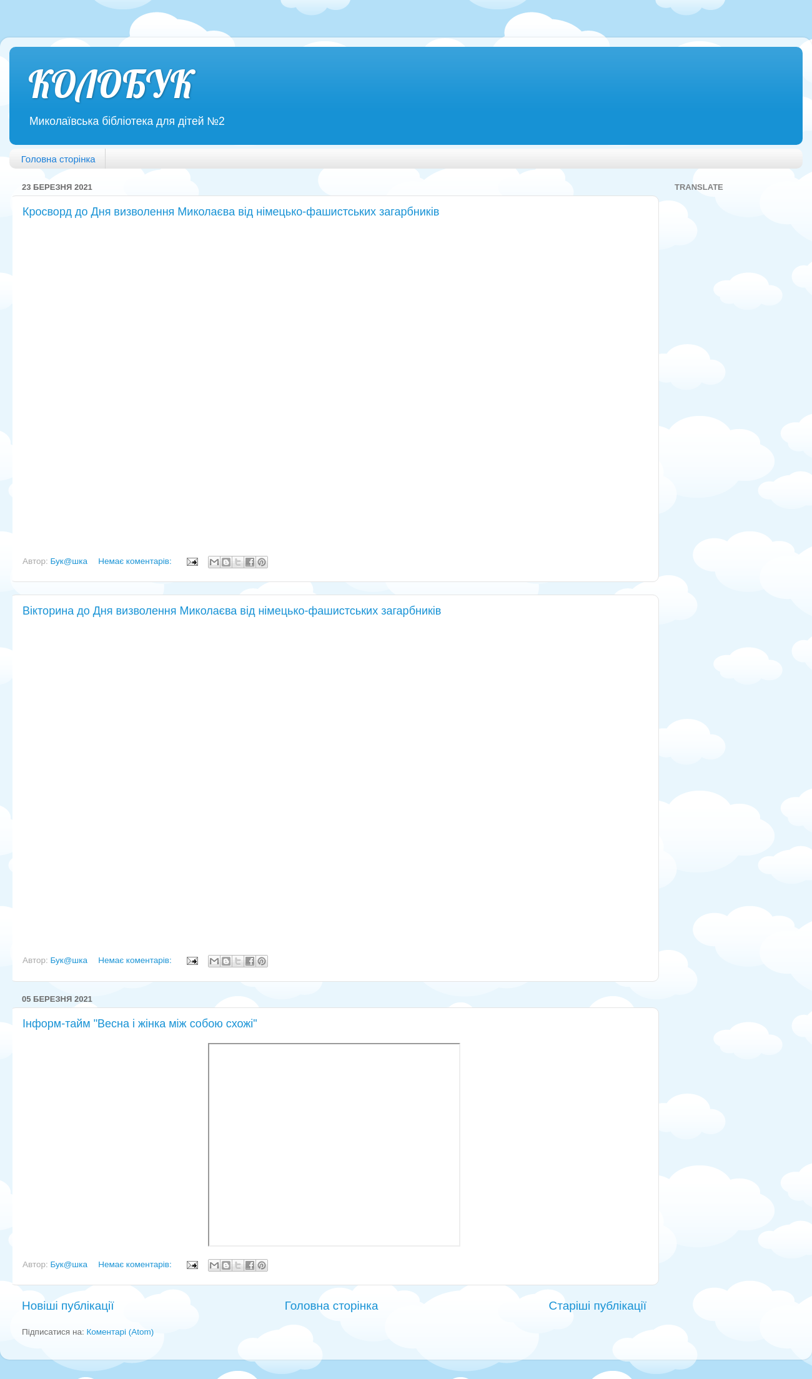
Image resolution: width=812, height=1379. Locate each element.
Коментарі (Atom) (120, 1332)
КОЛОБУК (111, 84)
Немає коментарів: (136, 561)
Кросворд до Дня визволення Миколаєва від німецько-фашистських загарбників (230, 211)
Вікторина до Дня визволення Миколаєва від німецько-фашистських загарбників (231, 611)
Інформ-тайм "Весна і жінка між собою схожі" (139, 1023)
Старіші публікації (597, 1305)
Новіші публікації (68, 1305)
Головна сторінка (58, 159)
